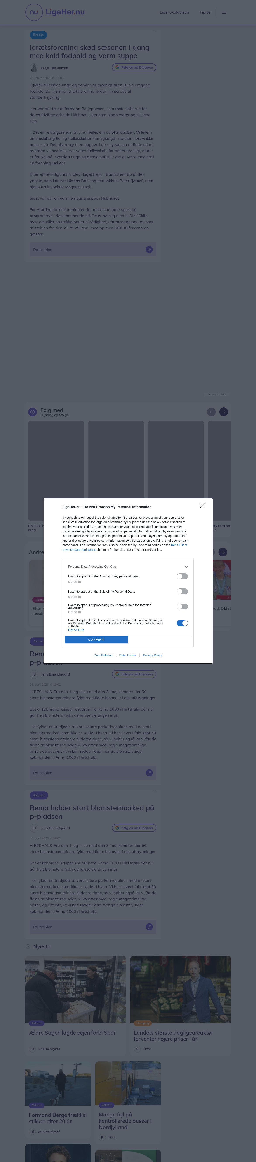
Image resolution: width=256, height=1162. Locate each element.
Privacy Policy (152, 655)
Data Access (127, 655)
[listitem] (128, 566)
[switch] (182, 576)
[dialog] (128, 581)
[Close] (204, 507)
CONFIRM (96, 639)
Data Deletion (103, 655)
